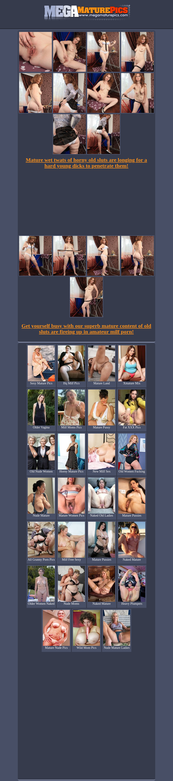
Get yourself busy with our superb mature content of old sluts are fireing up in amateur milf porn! (86, 329)
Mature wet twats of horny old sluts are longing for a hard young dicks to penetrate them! (86, 163)
